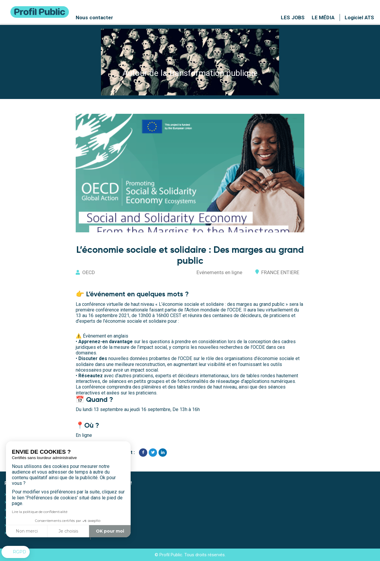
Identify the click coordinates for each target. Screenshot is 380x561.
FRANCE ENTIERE (280, 272)
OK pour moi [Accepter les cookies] (110, 531)
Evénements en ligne (219, 272)
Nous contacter (94, 17)
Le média (323, 17)
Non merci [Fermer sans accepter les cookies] (27, 531)
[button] (15, 552)
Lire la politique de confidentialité (39, 511)
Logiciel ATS (359, 17)
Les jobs (293, 17)
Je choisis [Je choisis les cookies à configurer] (68, 531)
